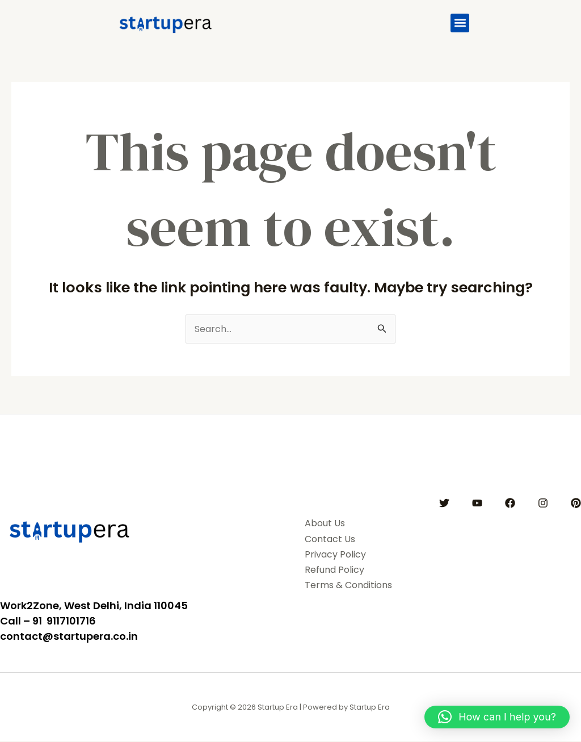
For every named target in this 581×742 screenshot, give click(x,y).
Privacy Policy (338, 554)
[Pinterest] (576, 503)
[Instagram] (543, 503)
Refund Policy (338, 570)
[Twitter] (444, 503)
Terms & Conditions (353, 586)
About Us (326, 524)
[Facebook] (510, 503)
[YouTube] (477, 503)
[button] (460, 23)
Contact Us (332, 539)
